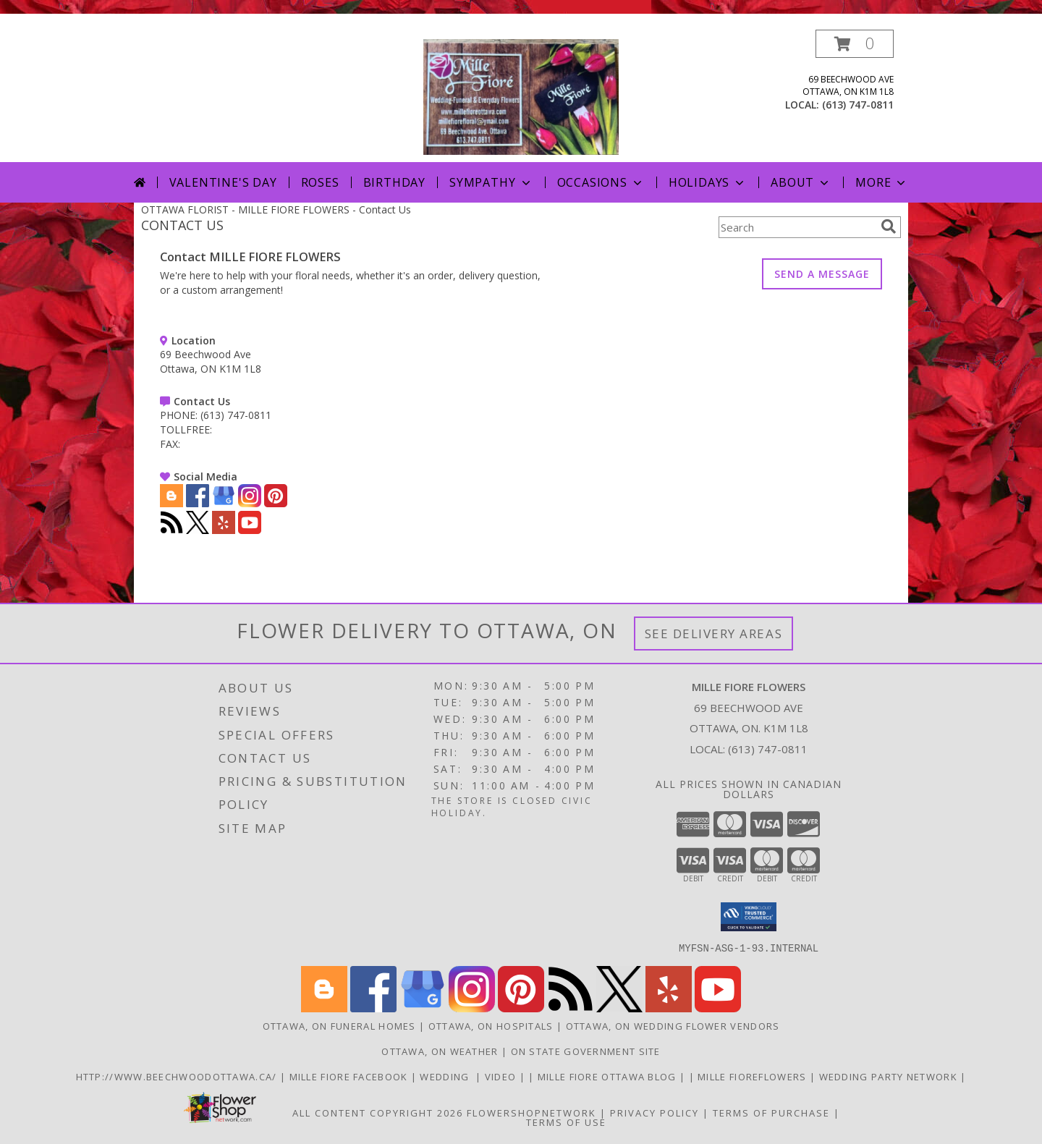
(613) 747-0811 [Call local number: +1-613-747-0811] (858, 104)
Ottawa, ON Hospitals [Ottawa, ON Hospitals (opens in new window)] (491, 1025)
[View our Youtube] (249, 530)
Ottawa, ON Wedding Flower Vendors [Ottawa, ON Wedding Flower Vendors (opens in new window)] (673, 1025)
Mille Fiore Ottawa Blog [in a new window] (608, 1075)
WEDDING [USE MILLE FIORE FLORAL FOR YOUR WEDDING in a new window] (447, 1075)
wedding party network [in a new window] (890, 1075)
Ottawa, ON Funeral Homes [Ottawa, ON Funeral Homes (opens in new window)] (339, 1025)
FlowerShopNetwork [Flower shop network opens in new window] (531, 1112)
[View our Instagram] (249, 503)
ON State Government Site (586, 1050)
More (881, 182)
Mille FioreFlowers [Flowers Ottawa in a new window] (754, 1075)
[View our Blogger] (171, 503)
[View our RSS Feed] (171, 530)
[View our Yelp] (223, 530)
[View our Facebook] (197, 503)
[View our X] (197, 530)
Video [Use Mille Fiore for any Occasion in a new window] (502, 1075)
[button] (855, 44)
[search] (888, 226)
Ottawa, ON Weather (439, 1050)
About (801, 182)
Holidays (708, 182)
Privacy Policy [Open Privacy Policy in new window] (654, 1112)
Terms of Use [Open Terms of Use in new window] (566, 1121)
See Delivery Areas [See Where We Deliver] (714, 633)
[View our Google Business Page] (223, 503)
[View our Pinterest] (275, 503)
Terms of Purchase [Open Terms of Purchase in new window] (771, 1112)
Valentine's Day (223, 182)
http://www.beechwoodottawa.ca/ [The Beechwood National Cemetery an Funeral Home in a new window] (178, 1075)
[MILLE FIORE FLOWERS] (521, 96)
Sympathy (491, 182)
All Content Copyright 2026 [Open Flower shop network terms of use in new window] (377, 1112)
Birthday (394, 182)
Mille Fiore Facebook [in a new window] (350, 1075)
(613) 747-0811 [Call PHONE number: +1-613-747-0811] (235, 415)
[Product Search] (796, 227)
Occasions (601, 182)
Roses (320, 182)
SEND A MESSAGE (822, 274)
